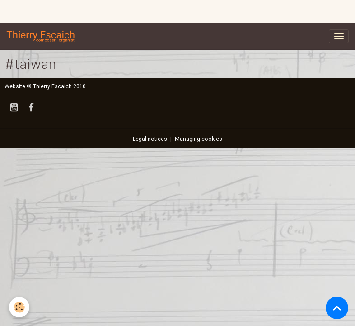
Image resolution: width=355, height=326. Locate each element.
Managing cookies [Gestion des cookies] (198, 139)
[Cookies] (19, 307)
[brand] (42, 36)
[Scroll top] (337, 308)
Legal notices (150, 139)
